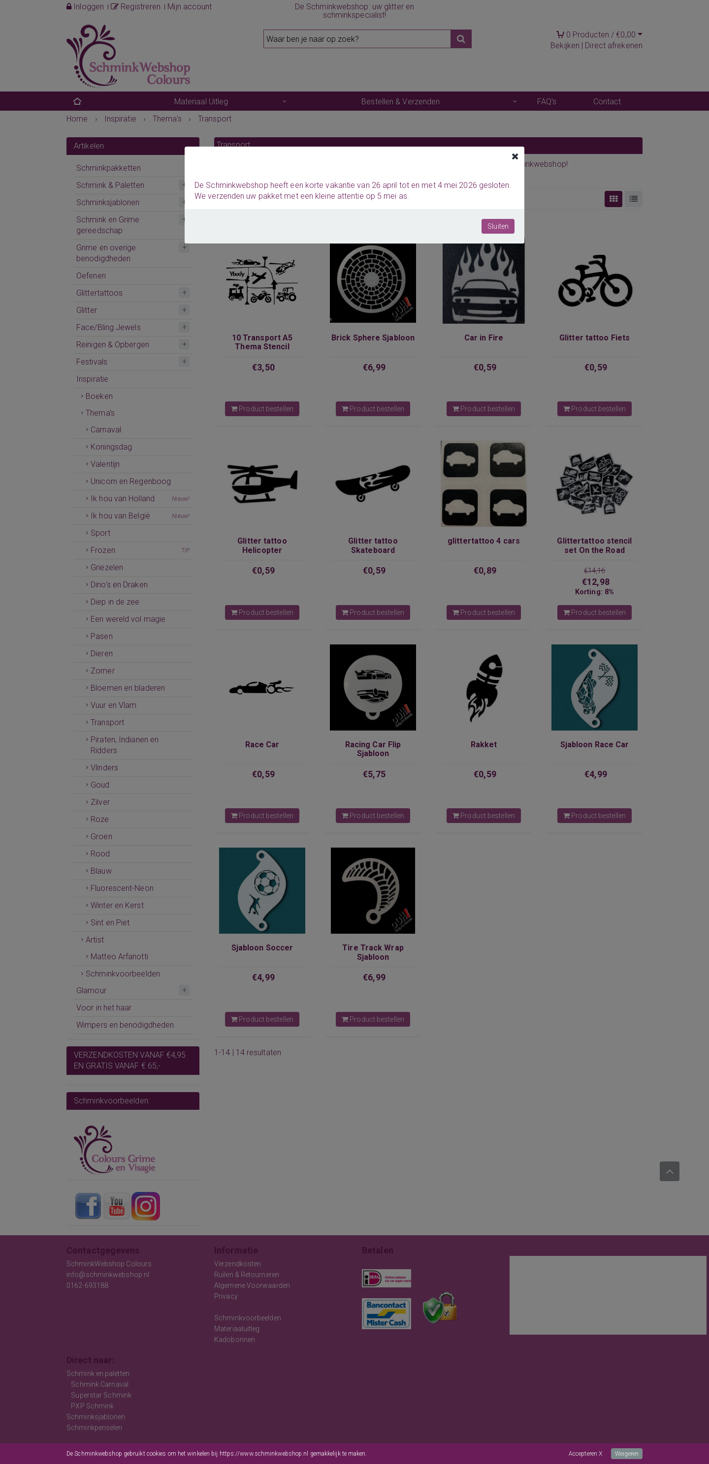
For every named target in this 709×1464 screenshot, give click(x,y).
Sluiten (498, 226)
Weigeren (627, 1453)
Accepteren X (585, 1453)
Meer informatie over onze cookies (412, 1453)
